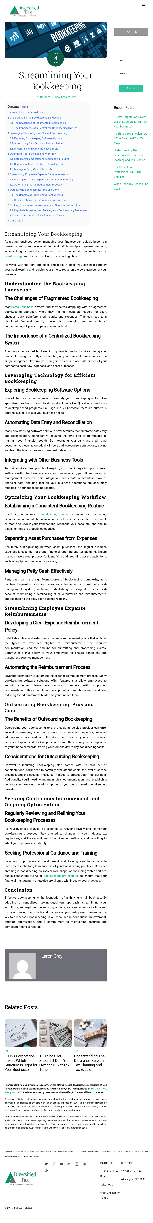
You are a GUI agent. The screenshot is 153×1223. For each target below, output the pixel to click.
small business (23, 307)
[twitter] (46, 1163)
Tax (74, 96)
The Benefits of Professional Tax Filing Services (127, 171)
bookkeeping (13, 256)
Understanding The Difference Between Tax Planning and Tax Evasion (89, 1063)
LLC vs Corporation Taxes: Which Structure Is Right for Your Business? (21, 1063)
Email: (123, 73)
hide (24, 106)
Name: (123, 60)
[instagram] (77, 1163)
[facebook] (54, 1163)
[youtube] (61, 1163)
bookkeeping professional (61, 876)
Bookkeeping (62, 96)
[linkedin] (69, 1163)
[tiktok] (46, 1170)
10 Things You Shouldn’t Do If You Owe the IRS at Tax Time (54, 1063)
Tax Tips (131, 31)
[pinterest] (84, 1163)
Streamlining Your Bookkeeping (55, 80)
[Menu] (144, 4)
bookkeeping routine (54, 514)
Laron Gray (43, 97)
